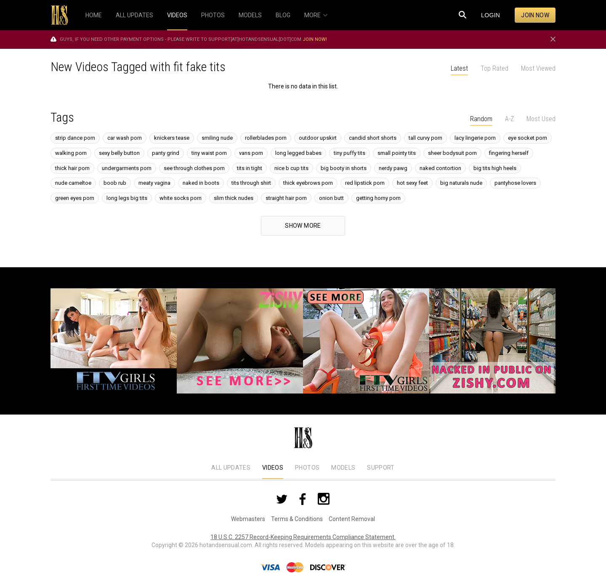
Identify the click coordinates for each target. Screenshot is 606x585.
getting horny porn (378, 198)
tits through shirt (251, 183)
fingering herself (509, 153)
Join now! (315, 39)
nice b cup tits (291, 168)
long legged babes (298, 153)
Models (343, 467)
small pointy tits (396, 153)
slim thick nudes (233, 198)
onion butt (331, 198)
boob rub (115, 183)
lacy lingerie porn (475, 138)
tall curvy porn (425, 138)
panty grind (165, 153)
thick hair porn (72, 168)
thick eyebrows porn (308, 183)
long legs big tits (126, 198)
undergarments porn (127, 168)
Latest (459, 68)
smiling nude (217, 138)
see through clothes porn (194, 168)
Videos (272, 467)
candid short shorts (372, 138)
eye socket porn (527, 138)
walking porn (71, 153)
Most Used (541, 119)
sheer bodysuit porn (452, 153)
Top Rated (494, 68)
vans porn (251, 153)
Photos (307, 467)
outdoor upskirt (318, 138)
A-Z (509, 119)
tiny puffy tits (349, 153)
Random (481, 119)
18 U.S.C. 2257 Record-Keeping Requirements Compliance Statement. (303, 537)
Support (380, 467)
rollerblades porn (266, 138)
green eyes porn (74, 198)
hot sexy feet (412, 183)
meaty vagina (154, 183)
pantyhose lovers (515, 183)
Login (490, 15)
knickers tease (171, 138)
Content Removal (352, 519)
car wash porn (124, 138)
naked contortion (440, 168)
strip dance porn (75, 138)
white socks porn (180, 198)
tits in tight (249, 168)
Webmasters (248, 519)
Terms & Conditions (297, 519)
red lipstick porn (365, 183)
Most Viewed (538, 68)
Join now (535, 15)
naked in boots (201, 183)
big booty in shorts (344, 168)
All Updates (230, 467)
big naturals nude (461, 183)
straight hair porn (286, 198)
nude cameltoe (73, 183)
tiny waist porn (209, 153)
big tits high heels (494, 168)
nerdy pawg (393, 168)
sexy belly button (119, 153)
